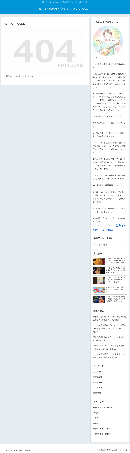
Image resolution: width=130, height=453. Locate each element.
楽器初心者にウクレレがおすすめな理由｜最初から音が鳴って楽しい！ (109, 347)
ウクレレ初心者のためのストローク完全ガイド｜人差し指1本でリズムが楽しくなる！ (109, 328)
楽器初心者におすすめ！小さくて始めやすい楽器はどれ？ (109, 338)
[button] (124, 245)
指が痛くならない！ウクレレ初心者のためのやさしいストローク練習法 (109, 318)
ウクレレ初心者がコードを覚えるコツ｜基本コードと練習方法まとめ (109, 355)
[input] (110, 245)
